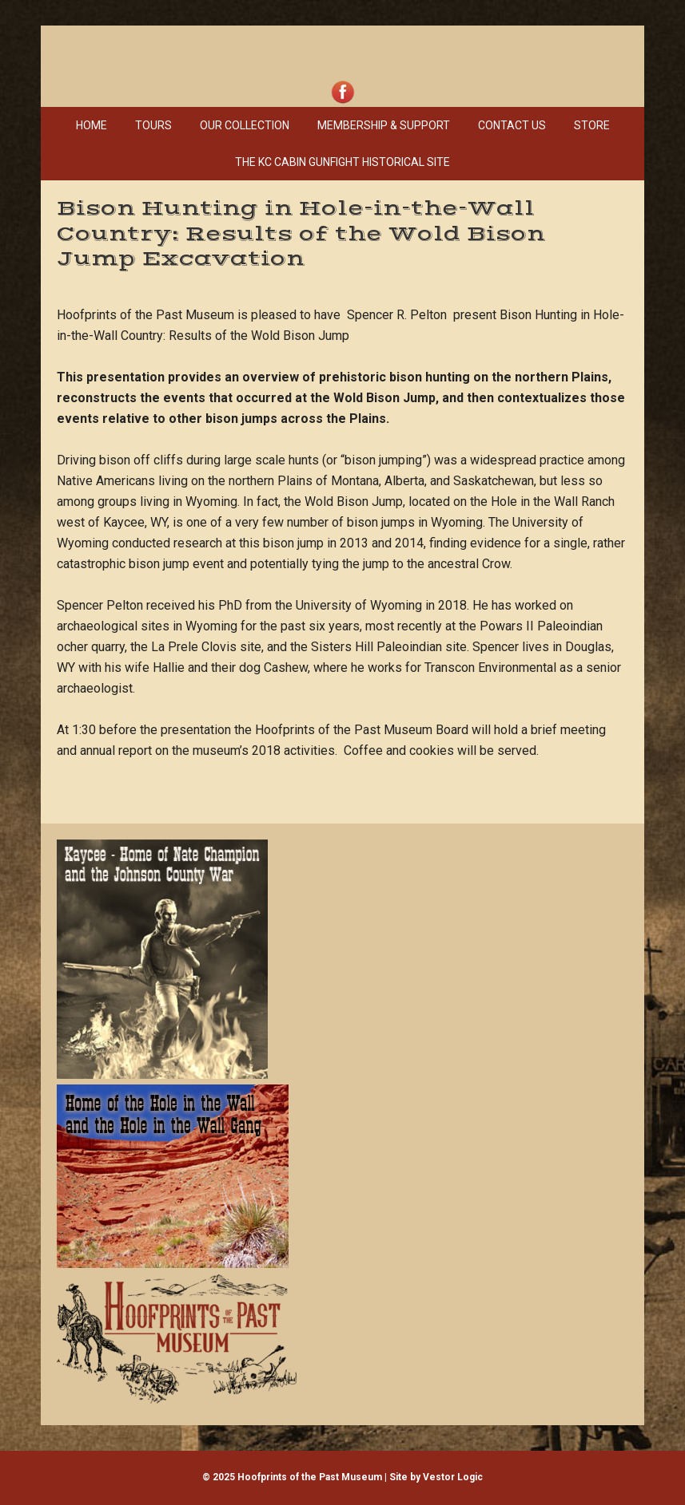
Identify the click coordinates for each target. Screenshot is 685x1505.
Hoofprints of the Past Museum (343, 51)
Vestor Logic (453, 1477)
